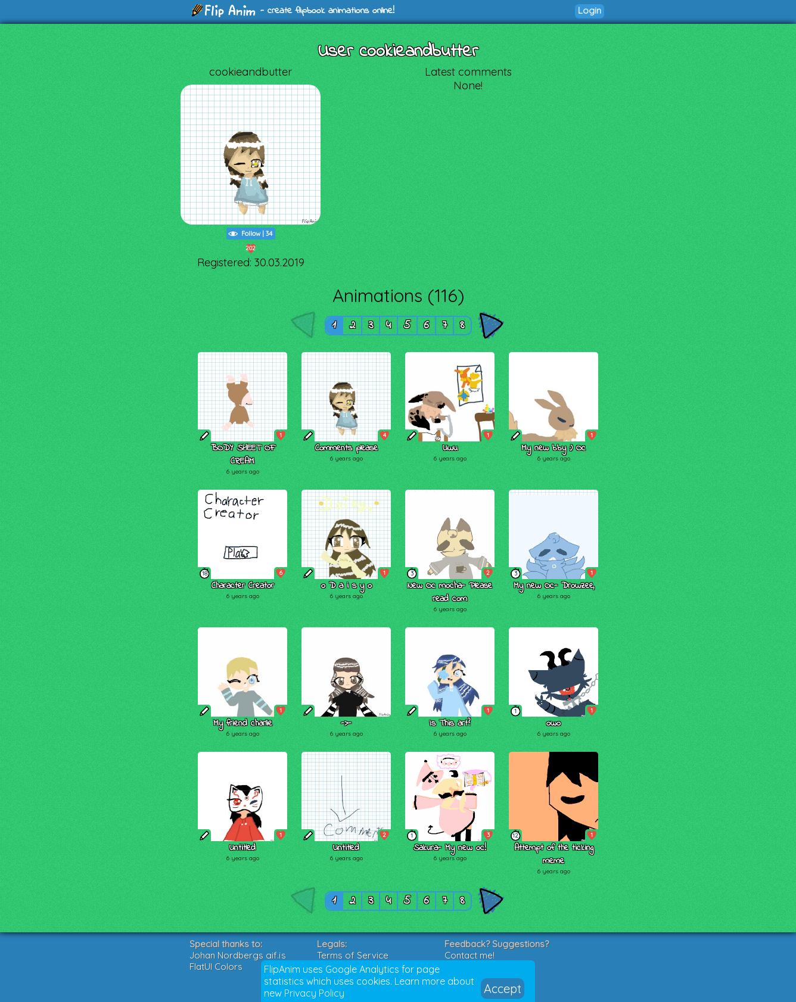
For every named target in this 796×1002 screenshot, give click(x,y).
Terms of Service (352, 955)
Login (589, 10)
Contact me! (469, 955)
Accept (502, 988)
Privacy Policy (314, 993)
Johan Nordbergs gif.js (237, 955)
